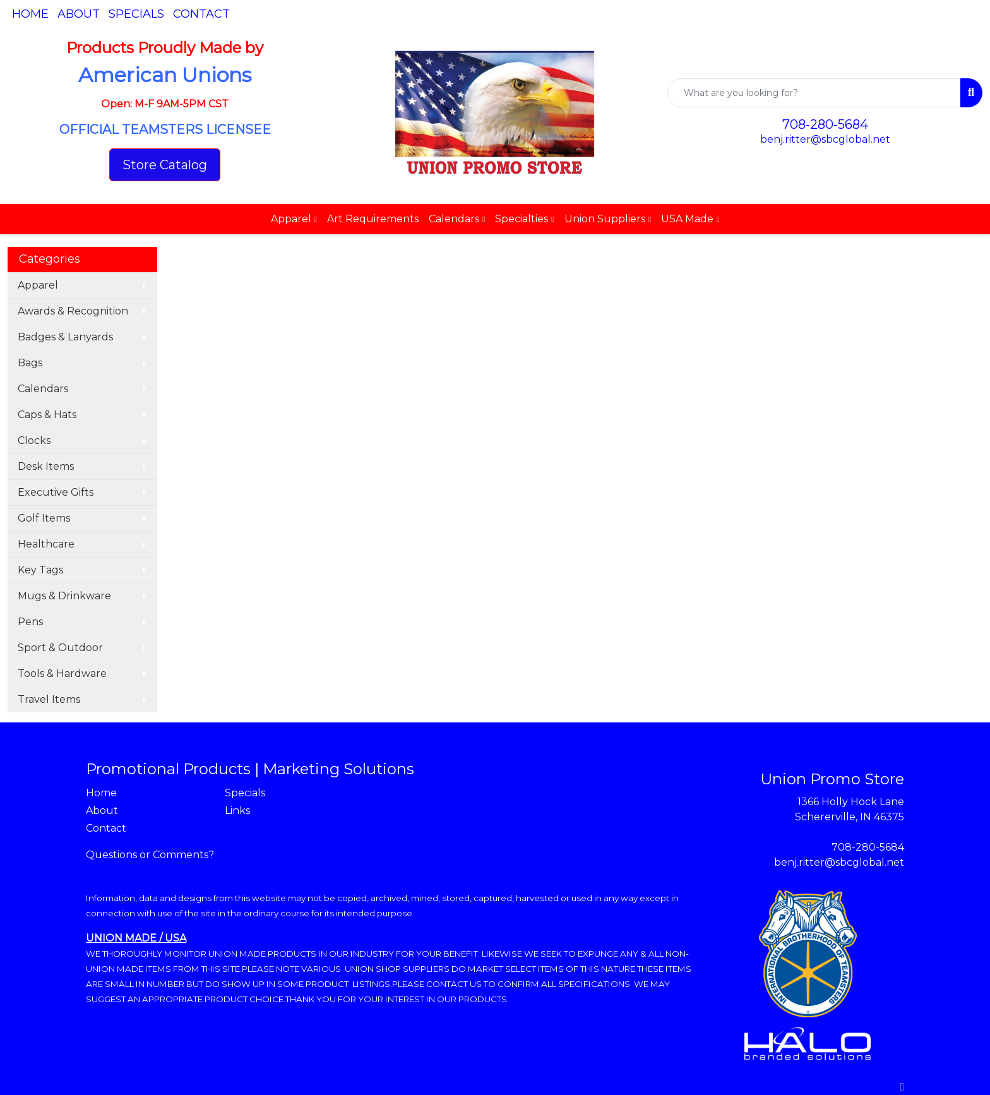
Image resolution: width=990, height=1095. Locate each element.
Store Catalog (164, 164)
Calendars (454, 219)
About (78, 14)
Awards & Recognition (73, 311)
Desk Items (46, 466)
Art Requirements (373, 219)
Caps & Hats (47, 415)
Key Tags (40, 570)
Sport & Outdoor (60, 648)
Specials (136, 14)
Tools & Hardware (62, 673)
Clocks (34, 440)
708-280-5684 (825, 124)
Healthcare (46, 544)
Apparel (291, 219)
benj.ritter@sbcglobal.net (825, 139)
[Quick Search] (814, 92)
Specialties (521, 219)
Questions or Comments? (150, 855)
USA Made (687, 219)
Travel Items (49, 699)
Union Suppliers (604, 219)
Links (237, 811)
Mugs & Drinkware (64, 596)
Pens (30, 622)
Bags (30, 363)
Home (30, 14)
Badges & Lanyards (65, 337)
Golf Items (44, 518)
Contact (201, 14)
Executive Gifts (55, 492)
